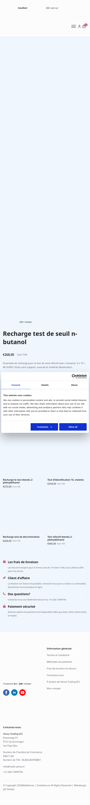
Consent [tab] (15, 385)
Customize (44, 427)
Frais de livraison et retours (61, 668)
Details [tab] (45, 385)
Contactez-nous (55, 675)
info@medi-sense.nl (14, 766)
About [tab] (74, 385)
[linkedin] (14, 692)
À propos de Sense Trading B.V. (63, 681)
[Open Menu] (74, 26)
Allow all (73, 427)
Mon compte (54, 688)
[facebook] (6, 692)
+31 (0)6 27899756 (13, 772)
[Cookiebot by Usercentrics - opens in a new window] (74, 376)
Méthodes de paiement (59, 661)
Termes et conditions (58, 655)
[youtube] (22, 692)
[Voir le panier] (84, 26)
